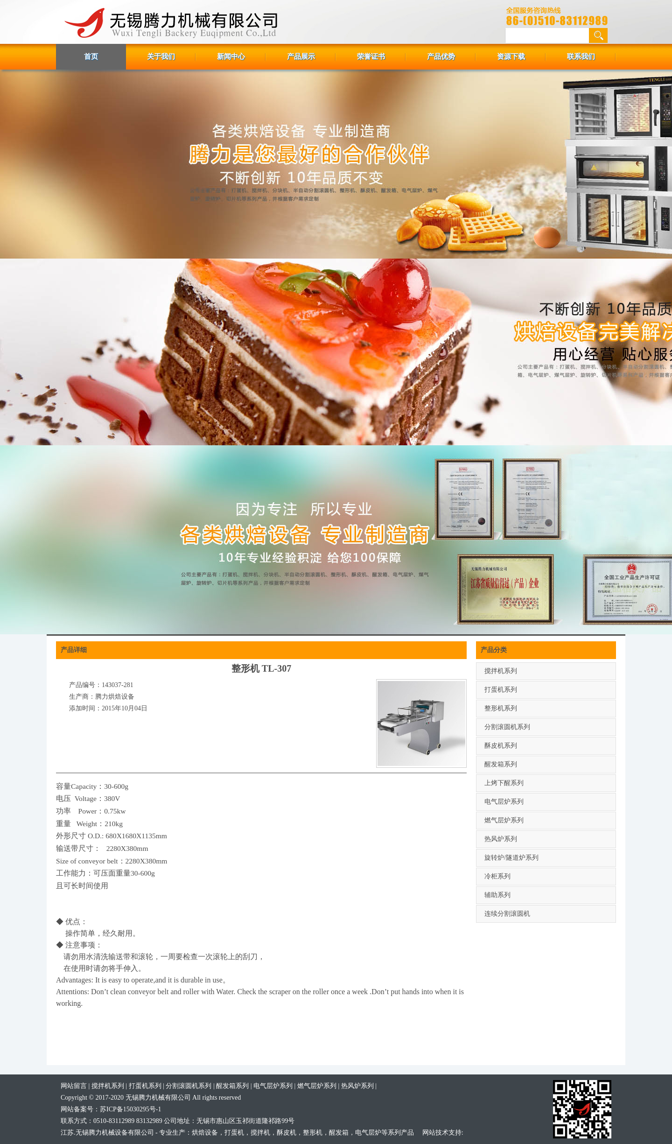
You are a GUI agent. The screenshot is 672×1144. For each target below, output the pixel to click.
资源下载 (511, 56)
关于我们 (161, 56)
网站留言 (74, 1085)
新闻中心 (231, 56)
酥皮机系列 (500, 745)
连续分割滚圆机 (507, 913)
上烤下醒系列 (504, 782)
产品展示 (301, 56)
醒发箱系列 (500, 764)
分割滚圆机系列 (507, 726)
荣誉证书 (371, 56)
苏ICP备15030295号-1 (130, 1109)
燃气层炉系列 (504, 820)
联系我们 (581, 56)
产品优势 (441, 56)
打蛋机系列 (500, 689)
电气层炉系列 (504, 801)
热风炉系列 (500, 838)
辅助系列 (497, 894)
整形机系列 (500, 708)
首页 (91, 56)
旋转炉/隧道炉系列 (511, 857)
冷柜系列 (497, 876)
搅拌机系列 (500, 670)
